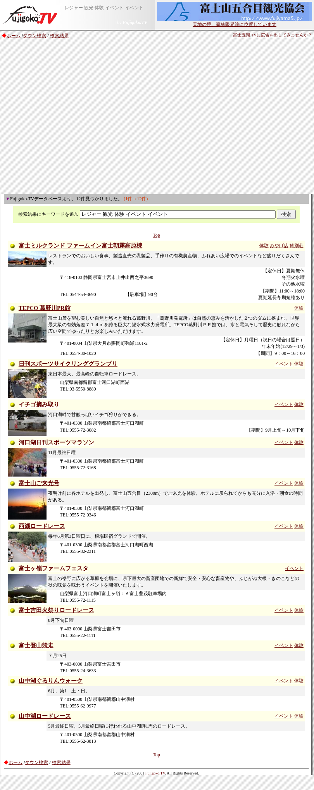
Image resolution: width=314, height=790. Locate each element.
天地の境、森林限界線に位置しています (234, 22)
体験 (264, 245)
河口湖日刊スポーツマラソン (56, 442)
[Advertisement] (72, 117)
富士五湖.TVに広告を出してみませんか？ (272, 35)
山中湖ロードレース (45, 716)
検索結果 (59, 35)
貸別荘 (297, 245)
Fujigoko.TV (155, 773)
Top (156, 235)
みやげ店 (279, 245)
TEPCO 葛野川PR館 (45, 308)
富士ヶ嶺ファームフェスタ (53, 568)
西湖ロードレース (42, 526)
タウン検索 (34, 35)
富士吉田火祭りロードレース (56, 610)
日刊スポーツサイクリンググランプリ (68, 364)
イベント (283, 364)
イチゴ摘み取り (39, 404)
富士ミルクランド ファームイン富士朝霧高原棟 (80, 246)
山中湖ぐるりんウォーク (51, 681)
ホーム (14, 35)
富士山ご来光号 (39, 483)
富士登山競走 (36, 645)
